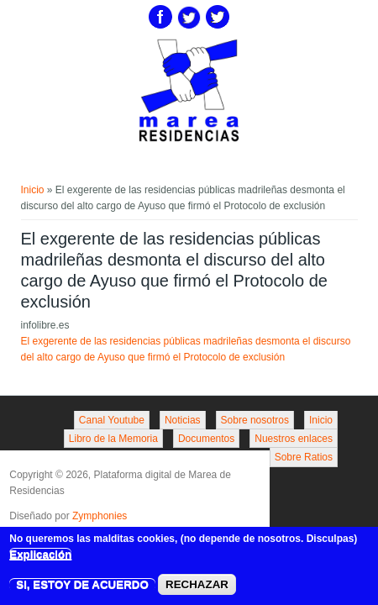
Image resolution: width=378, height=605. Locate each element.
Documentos (206, 439)
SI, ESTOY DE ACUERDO (82, 587)
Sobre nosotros (255, 420)
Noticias (183, 420)
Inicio (33, 190)
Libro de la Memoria (113, 439)
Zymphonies (99, 516)
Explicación (40, 556)
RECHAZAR (196, 587)
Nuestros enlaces (294, 439)
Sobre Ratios (304, 457)
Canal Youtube (111, 420)
